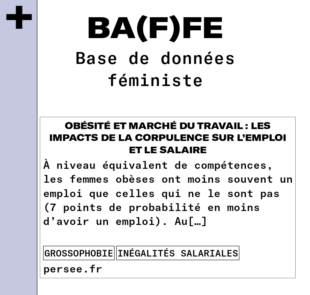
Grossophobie (78, 253)
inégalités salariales (177, 253)
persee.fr (72, 268)
